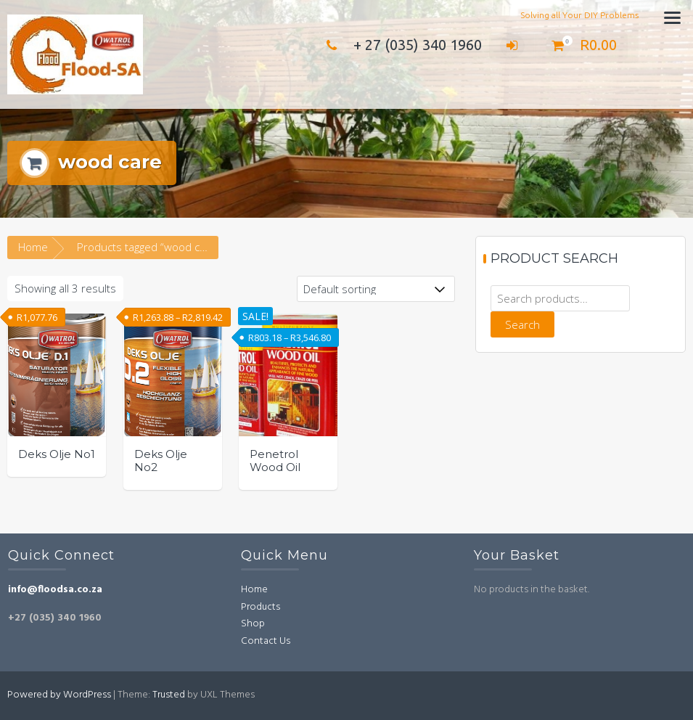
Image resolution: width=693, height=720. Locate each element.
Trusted (168, 695)
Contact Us (265, 641)
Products (260, 607)
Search (522, 324)
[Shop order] (376, 289)
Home (33, 247)
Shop (253, 623)
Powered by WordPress (59, 695)
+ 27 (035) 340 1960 (400, 44)
